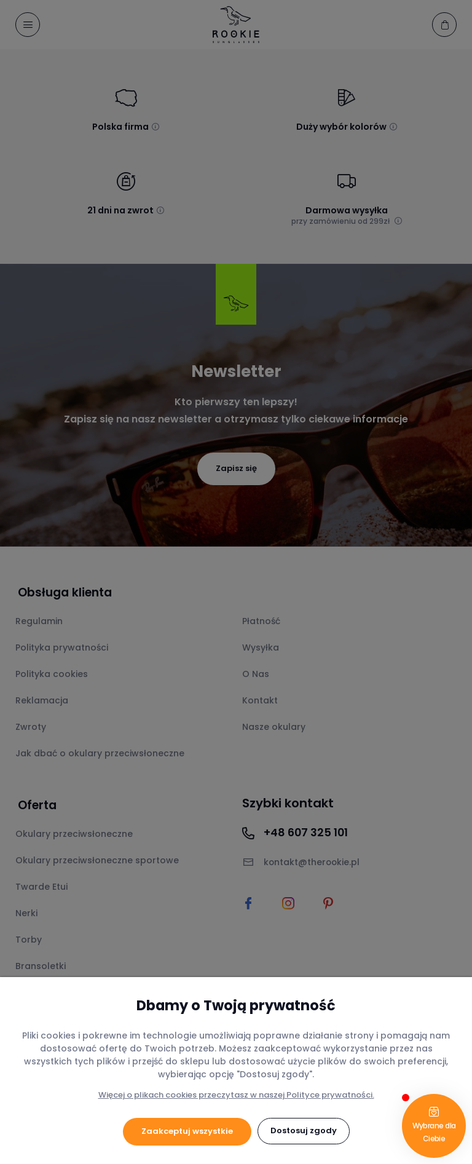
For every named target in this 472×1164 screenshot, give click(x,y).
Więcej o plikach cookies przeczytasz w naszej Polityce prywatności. (236, 1095)
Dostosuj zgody (303, 1131)
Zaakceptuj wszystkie (187, 1131)
